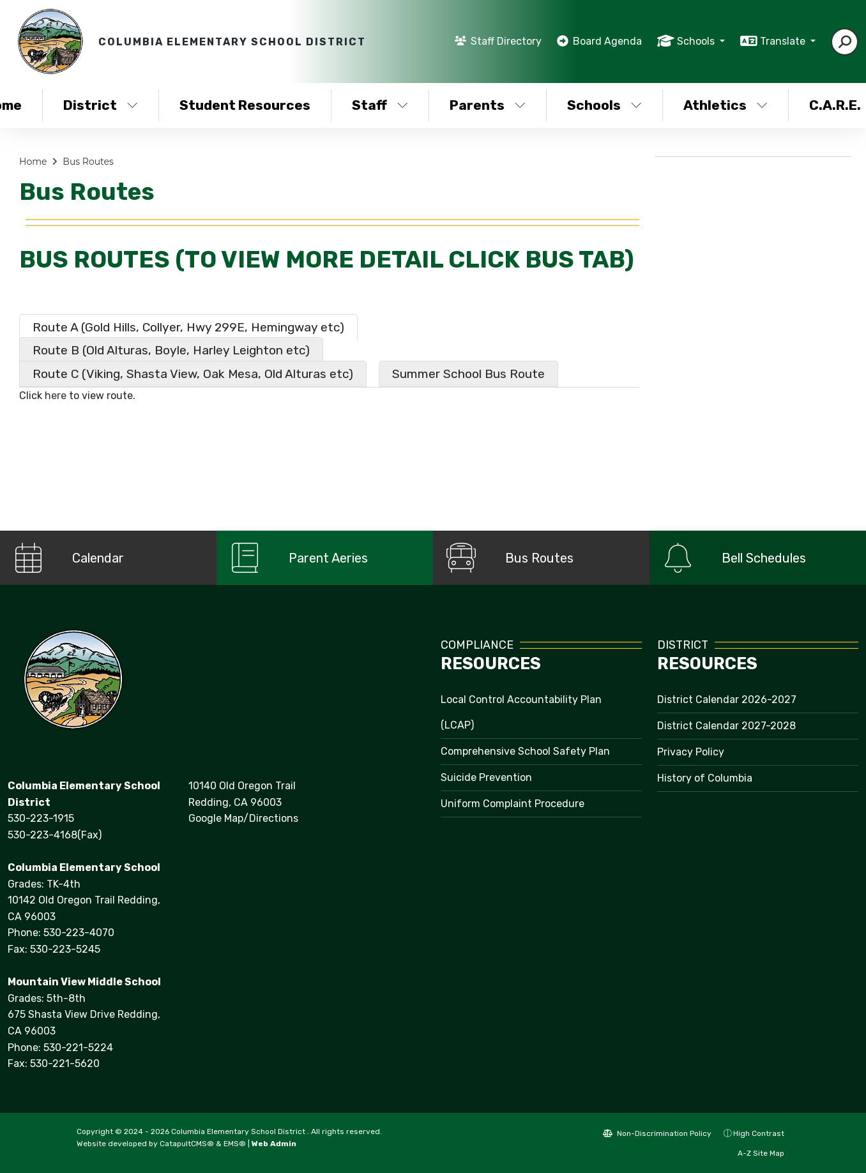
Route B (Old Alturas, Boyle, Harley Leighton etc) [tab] (171, 350)
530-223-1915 (41, 818)
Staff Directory (506, 41)
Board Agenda (607, 41)
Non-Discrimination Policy (657, 1133)
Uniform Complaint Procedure (512, 804)
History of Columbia (704, 778)
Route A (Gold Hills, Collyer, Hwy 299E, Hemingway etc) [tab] (188, 327)
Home (33, 161)
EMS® (235, 1143)
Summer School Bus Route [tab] (468, 374)
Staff (380, 105)
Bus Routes (88, 161)
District (100, 105)
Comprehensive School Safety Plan (525, 751)
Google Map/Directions (243, 818)
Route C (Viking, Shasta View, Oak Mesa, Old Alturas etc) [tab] (193, 374)
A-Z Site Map (754, 1153)
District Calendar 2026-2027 (726, 699)
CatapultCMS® (187, 1143)
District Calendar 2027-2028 (726, 726)
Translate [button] (784, 41)
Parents (488, 105)
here (55, 396)
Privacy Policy (690, 752)
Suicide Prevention (486, 777)
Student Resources (244, 105)
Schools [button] (697, 41)
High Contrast (758, 1133)
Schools (604, 105)
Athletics (725, 105)
